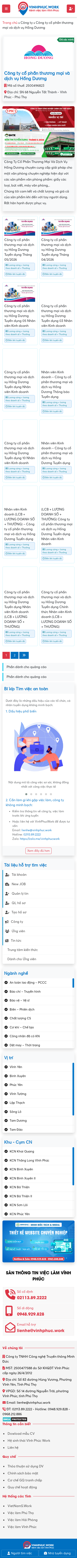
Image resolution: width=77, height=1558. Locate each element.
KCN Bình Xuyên (21, 1169)
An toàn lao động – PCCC (28, 982)
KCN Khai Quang (22, 1151)
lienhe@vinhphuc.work (37, 830)
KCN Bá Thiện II (21, 1196)
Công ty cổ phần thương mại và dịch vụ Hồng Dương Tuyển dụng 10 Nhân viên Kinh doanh (19, 453)
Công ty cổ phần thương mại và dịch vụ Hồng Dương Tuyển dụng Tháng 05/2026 (19, 250)
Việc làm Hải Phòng (23, 1520)
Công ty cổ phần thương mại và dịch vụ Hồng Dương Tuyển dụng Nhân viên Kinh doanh (19, 382)
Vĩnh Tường (18, 1094)
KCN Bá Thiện (20, 1187)
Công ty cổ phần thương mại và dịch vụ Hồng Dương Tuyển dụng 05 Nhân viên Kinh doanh (19, 316)
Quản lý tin (16, 893)
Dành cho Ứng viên (21, 959)
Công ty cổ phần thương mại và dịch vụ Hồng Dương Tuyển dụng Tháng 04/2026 (56, 250)
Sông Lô (15, 1111)
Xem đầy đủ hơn (38, 850)
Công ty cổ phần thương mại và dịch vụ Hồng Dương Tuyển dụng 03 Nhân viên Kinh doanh (56, 316)
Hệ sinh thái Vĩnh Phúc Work (29, 1441)
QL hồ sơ (15, 903)
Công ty (14, 922)
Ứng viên (15, 931)
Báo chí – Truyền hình (25, 991)
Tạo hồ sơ (15, 912)
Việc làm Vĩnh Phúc (22, 1527)
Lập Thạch (17, 1102)
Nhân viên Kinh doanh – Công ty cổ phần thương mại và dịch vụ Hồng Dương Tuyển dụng (56, 453)
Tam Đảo (16, 1129)
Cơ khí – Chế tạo (22, 1027)
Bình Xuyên (18, 1076)
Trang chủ (9, 23)
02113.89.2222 (32, 834)
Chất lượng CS (20, 1018)
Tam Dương (18, 1120)
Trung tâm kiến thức (22, 950)
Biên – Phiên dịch (22, 1009)
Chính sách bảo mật (23, 1473)
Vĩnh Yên (16, 1067)
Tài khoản (15, 875)
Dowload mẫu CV (21, 1434)
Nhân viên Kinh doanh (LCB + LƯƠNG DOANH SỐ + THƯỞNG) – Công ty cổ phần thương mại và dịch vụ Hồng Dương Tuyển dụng (19, 524)
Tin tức (13, 941)
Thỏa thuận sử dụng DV (26, 1466)
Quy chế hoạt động (22, 1487)
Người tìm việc (19, 1553)
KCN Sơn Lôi (19, 1205)
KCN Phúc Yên (20, 1214)
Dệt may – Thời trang (25, 1045)
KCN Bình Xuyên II (23, 1178)
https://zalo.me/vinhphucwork (40, 838)
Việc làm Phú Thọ (21, 1513)
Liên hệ (13, 1448)
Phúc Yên (16, 1085)
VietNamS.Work (20, 1506)
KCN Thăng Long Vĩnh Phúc (29, 1160)
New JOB (15, 884)
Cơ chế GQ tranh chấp (25, 1480)
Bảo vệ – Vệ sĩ (20, 1000)
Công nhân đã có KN (25, 1036)
